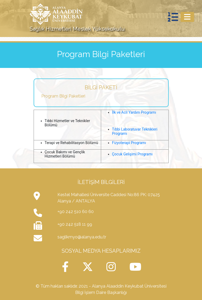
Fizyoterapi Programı (129, 143)
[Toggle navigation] (187, 17)
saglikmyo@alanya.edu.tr (81, 236)
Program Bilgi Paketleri (63, 96)
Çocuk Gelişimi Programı (132, 154)
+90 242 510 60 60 (75, 211)
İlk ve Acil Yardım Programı (134, 112)
